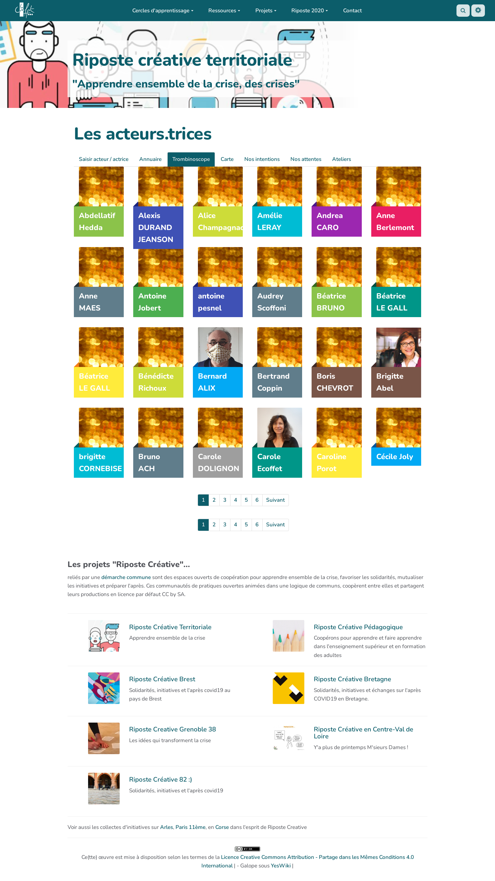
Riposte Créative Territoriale (170, 627)
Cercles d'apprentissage (163, 10)
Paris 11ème (191, 827)
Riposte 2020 (309, 10)
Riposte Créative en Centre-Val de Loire (363, 733)
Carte (227, 159)
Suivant (275, 500)
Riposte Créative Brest (162, 679)
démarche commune (126, 577)
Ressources (224, 10)
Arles (166, 827)
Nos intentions (262, 159)
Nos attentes (305, 159)
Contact (352, 10)
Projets (266, 10)
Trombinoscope (191, 159)
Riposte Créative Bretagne (352, 679)
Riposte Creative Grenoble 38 (172, 729)
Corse (222, 827)
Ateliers (341, 159)
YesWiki (281, 865)
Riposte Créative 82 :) (160, 779)
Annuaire (150, 159)
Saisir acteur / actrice (103, 159)
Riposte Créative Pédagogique (358, 627)
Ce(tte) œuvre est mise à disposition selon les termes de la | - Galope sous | (247, 858)
